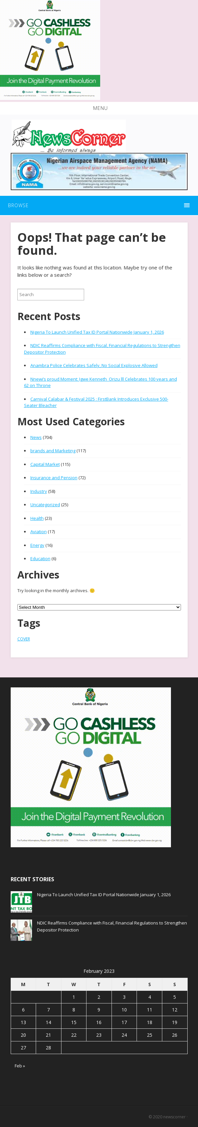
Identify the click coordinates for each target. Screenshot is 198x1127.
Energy (37, 545)
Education (40, 559)
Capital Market (45, 464)
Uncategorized (45, 505)
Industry (38, 491)
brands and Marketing (52, 451)
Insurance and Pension (53, 478)
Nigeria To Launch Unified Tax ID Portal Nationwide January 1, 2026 (97, 332)
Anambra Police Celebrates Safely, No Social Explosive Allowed (94, 365)
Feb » (20, 1066)
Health (37, 518)
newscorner (174, 1117)
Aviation (38, 532)
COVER (23, 639)
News (36, 437)
